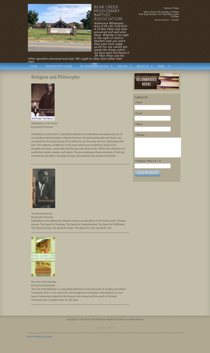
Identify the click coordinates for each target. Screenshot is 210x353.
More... (162, 66)
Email (138, 113)
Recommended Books (94, 66)
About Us (142, 66)
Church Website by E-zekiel (39, 336)
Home (33, 66)
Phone (138, 124)
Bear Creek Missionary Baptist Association (108, 13)
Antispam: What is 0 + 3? (148, 161)
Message (140, 135)
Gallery (122, 66)
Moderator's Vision (59, 66)
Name (138, 102)
